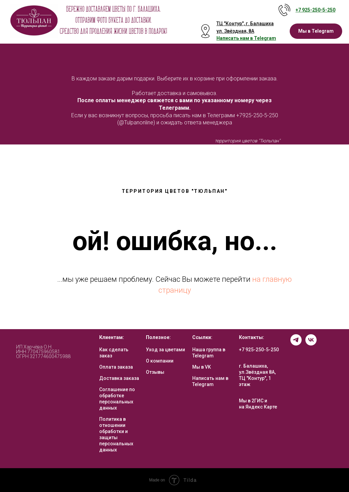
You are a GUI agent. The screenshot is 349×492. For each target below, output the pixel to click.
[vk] (311, 344)
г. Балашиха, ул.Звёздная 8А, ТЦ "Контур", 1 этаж (257, 375)
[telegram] (296, 344)
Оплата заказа (116, 367)
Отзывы (155, 372)
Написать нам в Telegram (210, 381)
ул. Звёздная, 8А (235, 31)
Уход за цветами (165, 349)
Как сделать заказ (113, 352)
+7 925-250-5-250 (259, 349)
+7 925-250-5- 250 (315, 10)
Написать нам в (235, 38)
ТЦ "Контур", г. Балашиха (245, 23)
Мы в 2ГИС (251, 400)
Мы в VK (201, 367)
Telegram (265, 38)
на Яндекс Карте (258, 407)
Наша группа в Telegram (208, 352)
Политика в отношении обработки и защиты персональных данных (116, 434)
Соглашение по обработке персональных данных (117, 399)
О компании (159, 361)
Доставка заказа (119, 378)
